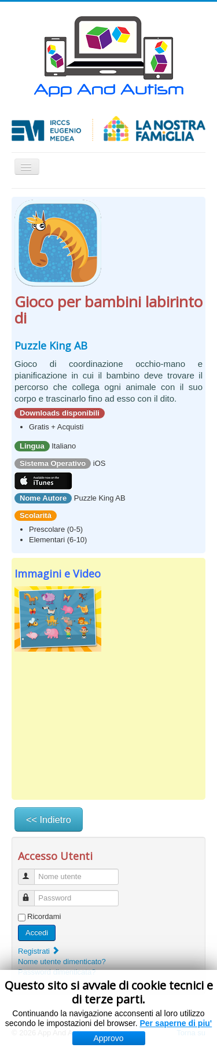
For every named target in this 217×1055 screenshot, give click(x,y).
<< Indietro (48, 819)
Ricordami (44, 916)
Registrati (39, 951)
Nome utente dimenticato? (62, 961)
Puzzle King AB (50, 345)
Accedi (36, 932)
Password (31, 893)
